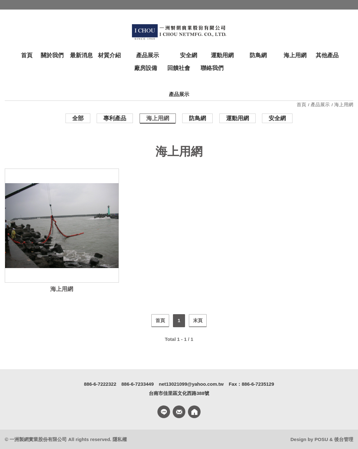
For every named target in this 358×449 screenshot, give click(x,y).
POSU (321, 439)
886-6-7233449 (137, 384)
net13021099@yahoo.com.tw (191, 384)
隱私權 (120, 439)
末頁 (198, 320)
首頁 (302, 104)
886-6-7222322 (100, 384)
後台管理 (343, 439)
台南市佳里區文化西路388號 (179, 393)
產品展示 (320, 104)
